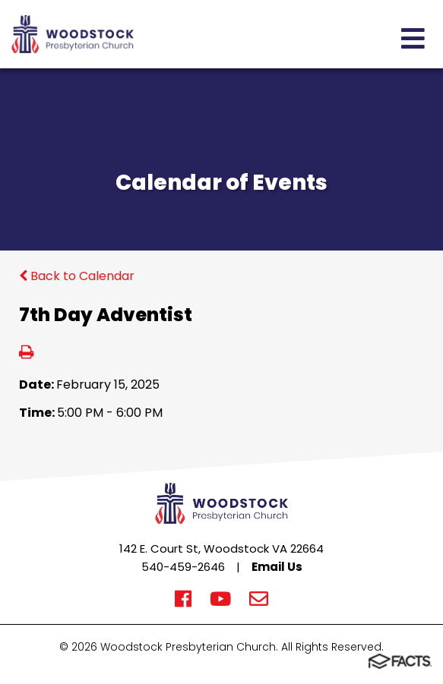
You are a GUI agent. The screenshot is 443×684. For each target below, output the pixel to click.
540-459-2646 (183, 567)
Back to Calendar (76, 276)
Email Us (277, 567)
